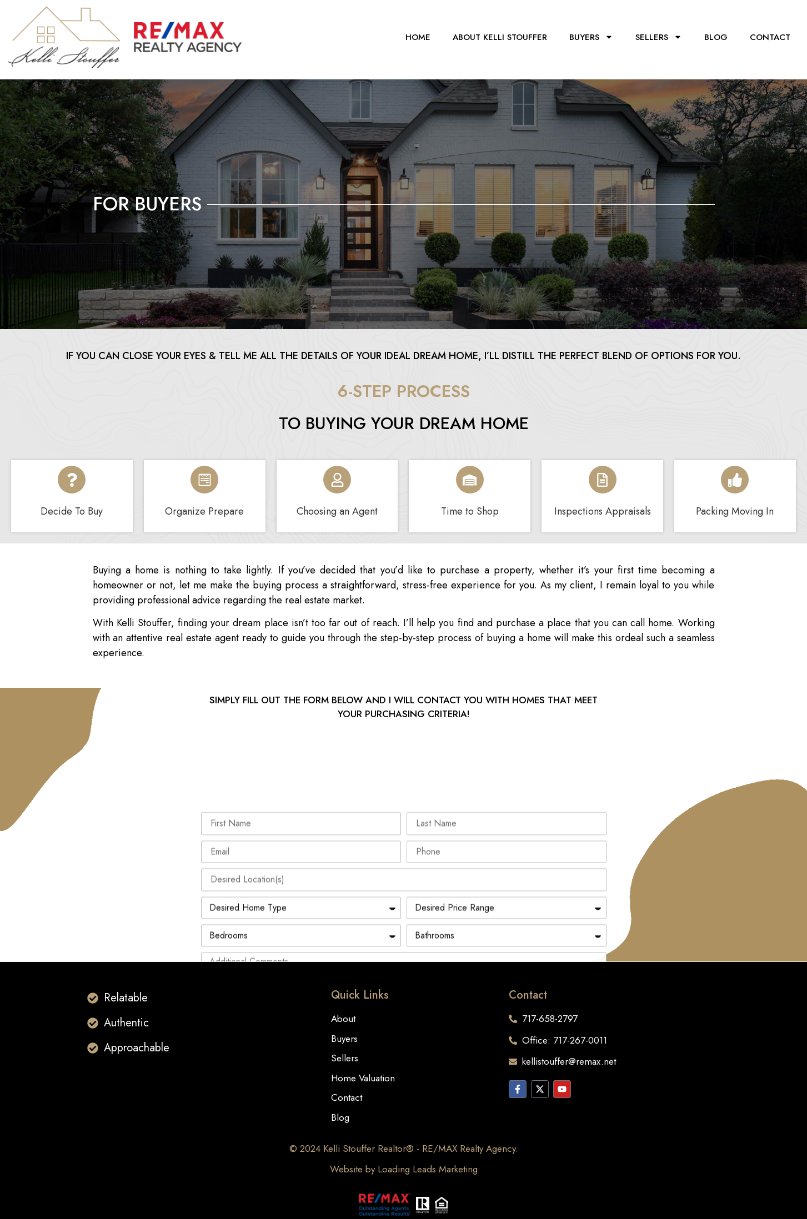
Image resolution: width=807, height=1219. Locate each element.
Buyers (591, 37)
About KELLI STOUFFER (500, 37)
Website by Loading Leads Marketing (404, 1169)
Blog (716, 37)
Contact (770, 37)
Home (417, 37)
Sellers (658, 37)
